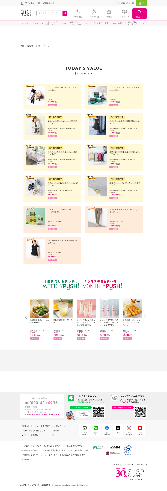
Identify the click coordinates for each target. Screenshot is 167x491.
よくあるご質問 (43, 426)
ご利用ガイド (27, 426)
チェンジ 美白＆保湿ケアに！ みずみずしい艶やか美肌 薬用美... (86, 322)
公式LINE (95, 434)
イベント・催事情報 (30, 435)
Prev (27, 317)
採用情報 (25, 460)
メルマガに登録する (85, 434)
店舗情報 (55, 431)
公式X (118, 434)
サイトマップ (48, 435)
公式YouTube (140, 434)
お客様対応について (30, 455)
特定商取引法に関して (31, 450)
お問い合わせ (59, 426)
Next (144, 317)
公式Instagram (129, 434)
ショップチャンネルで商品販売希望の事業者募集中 (64, 455)
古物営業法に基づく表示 (55, 450)
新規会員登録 (48, 3)
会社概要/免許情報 (74, 446)
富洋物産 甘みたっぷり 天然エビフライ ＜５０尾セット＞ (132, 322)
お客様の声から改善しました (33, 431)
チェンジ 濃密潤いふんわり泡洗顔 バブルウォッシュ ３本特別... (109, 322)
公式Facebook (107, 434)
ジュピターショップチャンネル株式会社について (42, 446)
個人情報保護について (79, 450)
